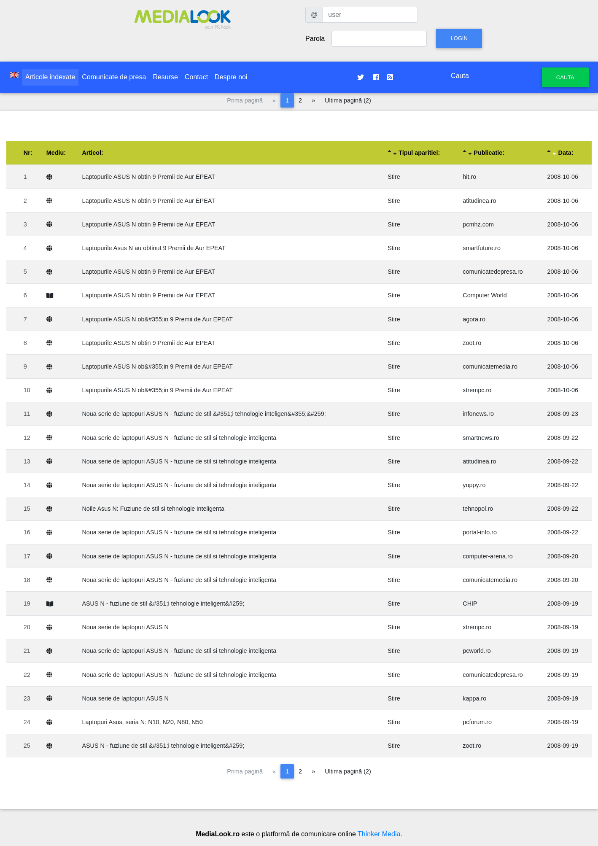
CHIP (470, 603)
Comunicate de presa (114, 77)
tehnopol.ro (478, 508)
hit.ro (469, 176)
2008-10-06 (562, 176)
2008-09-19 (562, 603)
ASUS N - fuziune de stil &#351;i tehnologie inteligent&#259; (163, 603)
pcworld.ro (476, 650)
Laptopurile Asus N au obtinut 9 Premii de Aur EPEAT (154, 248)
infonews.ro (478, 413)
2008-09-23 (562, 413)
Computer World (485, 295)
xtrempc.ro (477, 390)
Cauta (565, 77)
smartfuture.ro (482, 248)
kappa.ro (474, 698)
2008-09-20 (562, 556)
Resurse (165, 77)
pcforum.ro (477, 722)
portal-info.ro (480, 532)
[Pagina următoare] (313, 100)
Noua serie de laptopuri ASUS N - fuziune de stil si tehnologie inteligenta (179, 437)
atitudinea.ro (479, 200)
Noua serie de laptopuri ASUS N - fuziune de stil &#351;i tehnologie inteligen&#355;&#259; (204, 413)
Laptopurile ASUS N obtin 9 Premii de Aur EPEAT (148, 176)
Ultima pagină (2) (348, 100)
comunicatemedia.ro (490, 366)
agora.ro (474, 319)
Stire (394, 176)
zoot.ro (472, 342)
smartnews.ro (481, 437)
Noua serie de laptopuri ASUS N (125, 627)
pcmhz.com (478, 224)
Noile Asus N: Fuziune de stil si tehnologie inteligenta (153, 508)
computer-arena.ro (487, 556)
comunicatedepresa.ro (493, 271)
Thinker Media (379, 834)
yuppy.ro (474, 485)
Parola (315, 38)
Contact (196, 77)
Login (458, 38)
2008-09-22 (562, 437)
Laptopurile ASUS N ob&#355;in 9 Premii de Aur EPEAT (157, 319)
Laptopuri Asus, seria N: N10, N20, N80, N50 (142, 722)
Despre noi (231, 77)
